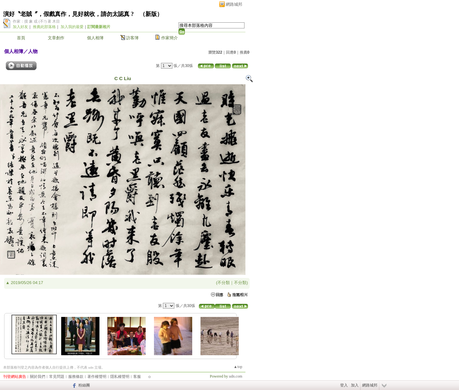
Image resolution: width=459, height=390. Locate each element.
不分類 (223, 282)
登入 (344, 385)
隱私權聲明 (119, 376)
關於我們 (37, 376)
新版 (151, 14)
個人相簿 (95, 37)
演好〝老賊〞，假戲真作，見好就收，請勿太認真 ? (68, 14)
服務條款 (76, 376)
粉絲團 (84, 385)
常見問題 (56, 376)
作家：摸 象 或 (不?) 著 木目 (36, 21)
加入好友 (20, 27)
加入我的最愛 (72, 27)
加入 (355, 385)
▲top (238, 366)
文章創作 (56, 37)
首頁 (21, 37)
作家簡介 (169, 37)
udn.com (235, 376)
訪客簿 (132, 37)
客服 (137, 376)
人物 (33, 51)
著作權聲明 (96, 376)
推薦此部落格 (44, 27)
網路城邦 (234, 4)
